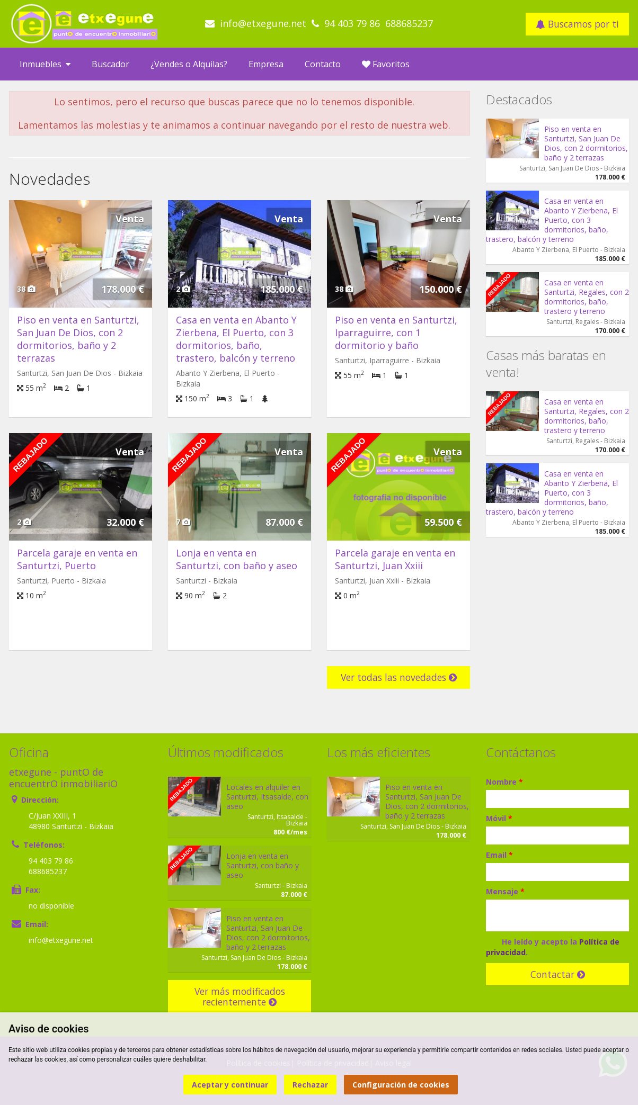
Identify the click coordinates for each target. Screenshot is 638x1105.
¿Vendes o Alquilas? (188, 64)
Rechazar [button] (310, 1085)
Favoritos (386, 64)
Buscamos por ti (577, 23)
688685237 (409, 23)
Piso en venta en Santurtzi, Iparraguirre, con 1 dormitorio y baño (396, 332)
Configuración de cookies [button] (400, 1085)
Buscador (110, 64)
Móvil (499, 818)
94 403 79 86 (352, 23)
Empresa (266, 64)
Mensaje (505, 891)
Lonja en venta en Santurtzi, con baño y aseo (236, 559)
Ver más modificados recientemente (239, 996)
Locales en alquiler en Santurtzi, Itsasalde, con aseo (267, 796)
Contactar (557, 974)
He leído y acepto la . (552, 947)
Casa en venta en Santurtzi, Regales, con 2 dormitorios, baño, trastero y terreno (586, 296)
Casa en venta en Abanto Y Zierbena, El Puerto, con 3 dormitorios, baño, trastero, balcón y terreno (236, 338)
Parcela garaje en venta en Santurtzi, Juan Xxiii (395, 559)
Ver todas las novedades (399, 677)
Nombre (504, 782)
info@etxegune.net (263, 23)
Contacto (323, 64)
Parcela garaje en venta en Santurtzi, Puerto (77, 559)
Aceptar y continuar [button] (230, 1085)
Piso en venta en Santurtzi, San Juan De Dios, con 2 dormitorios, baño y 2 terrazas (78, 338)
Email (499, 855)
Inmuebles (45, 64)
